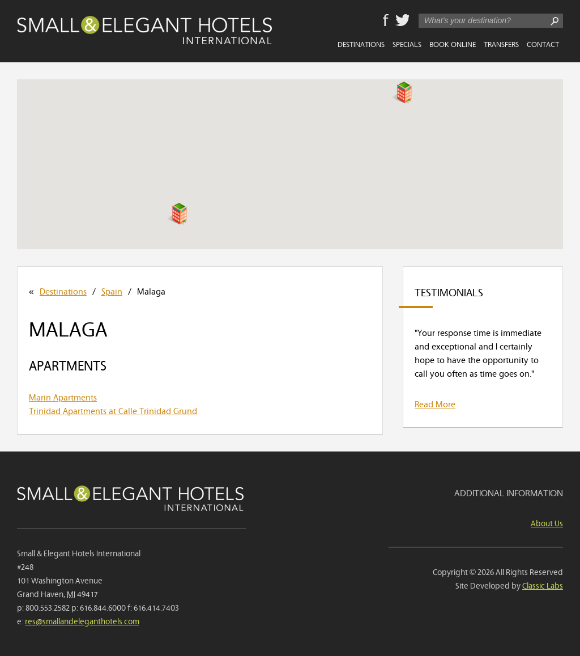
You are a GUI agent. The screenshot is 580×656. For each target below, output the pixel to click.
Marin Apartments (63, 396)
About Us (547, 523)
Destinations (361, 43)
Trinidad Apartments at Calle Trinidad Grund (113, 410)
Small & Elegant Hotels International (144, 30)
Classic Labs (542, 585)
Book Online (452, 43)
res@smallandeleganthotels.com (82, 621)
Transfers (501, 43)
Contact (543, 43)
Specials (407, 43)
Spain (111, 290)
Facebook (386, 21)
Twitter (402, 21)
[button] (177, 213)
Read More (435, 403)
